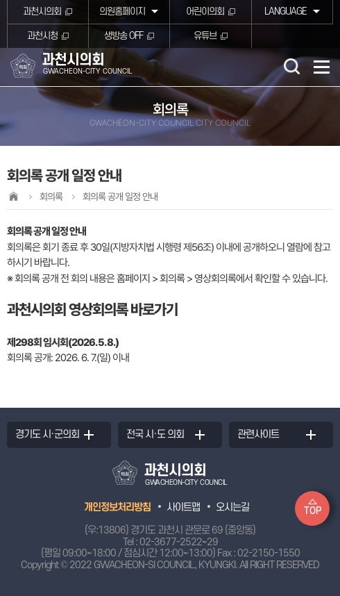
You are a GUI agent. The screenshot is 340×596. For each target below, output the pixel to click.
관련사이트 (258, 434)
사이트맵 (183, 507)
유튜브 (205, 36)
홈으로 (13, 196)
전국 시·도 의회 (155, 434)
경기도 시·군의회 (47, 434)
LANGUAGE (285, 11)
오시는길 (232, 507)
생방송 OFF (123, 36)
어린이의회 (205, 11)
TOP (312, 511)
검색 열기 (291, 66)
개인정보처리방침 (117, 507)
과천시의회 (42, 11)
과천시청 (42, 36)
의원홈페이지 (122, 11)
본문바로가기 (0, 0)
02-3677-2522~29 (178, 542)
